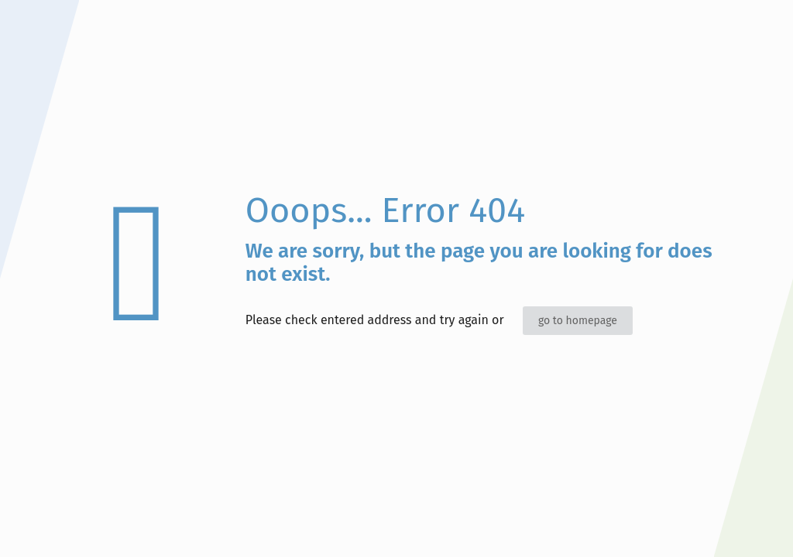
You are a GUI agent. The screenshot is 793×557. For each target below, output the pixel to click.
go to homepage (577, 320)
